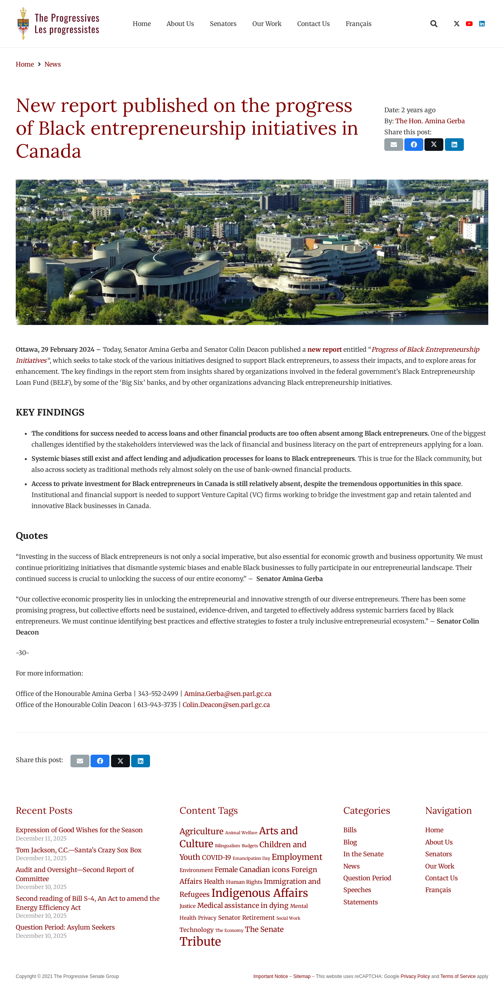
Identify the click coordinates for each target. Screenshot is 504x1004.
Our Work (439, 866)
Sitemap (302, 976)
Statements (360, 902)
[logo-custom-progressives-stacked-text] (58, 23)
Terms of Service (458, 976)
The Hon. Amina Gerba (430, 121)
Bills (350, 830)
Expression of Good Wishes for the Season (79, 830)
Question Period (367, 878)
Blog (350, 842)
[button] (434, 23)
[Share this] (413, 144)
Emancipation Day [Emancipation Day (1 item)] (251, 858)
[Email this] (393, 144)
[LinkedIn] (482, 23)
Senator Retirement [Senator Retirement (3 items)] (246, 917)
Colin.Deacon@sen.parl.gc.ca (226, 705)
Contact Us (441, 878)
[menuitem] (438, 890)
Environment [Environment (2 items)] (196, 870)
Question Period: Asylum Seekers (65, 927)
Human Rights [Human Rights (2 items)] (244, 882)
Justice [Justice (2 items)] (188, 906)
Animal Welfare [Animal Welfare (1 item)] (241, 832)
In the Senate (363, 854)
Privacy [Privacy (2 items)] (207, 918)
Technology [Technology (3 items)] (197, 929)
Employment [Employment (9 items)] (297, 857)
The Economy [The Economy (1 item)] (229, 930)
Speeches (357, 890)
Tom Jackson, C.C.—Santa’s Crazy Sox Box (79, 850)
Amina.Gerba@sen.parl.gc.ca (228, 694)
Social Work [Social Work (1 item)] (288, 918)
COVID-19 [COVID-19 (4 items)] (216, 857)
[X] (456, 23)
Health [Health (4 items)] (214, 881)
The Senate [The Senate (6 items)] (264, 929)
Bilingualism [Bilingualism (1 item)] (227, 845)
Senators (438, 854)
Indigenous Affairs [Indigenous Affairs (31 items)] (259, 893)
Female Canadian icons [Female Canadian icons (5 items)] (252, 869)
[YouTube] (469, 23)
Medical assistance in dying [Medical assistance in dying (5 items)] (243, 905)
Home (434, 830)
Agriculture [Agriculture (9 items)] (202, 831)
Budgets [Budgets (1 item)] (250, 845)
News (351, 866)
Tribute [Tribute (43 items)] (200, 941)
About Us (439, 842)
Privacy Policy (415, 976)
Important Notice (270, 976)
